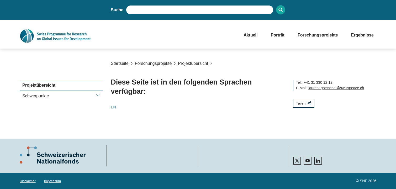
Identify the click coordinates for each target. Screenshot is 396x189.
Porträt (277, 35)
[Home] (126, 36)
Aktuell (250, 35)
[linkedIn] (318, 161)
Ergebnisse (362, 35)
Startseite (120, 63)
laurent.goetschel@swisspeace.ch (336, 88)
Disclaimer (28, 181)
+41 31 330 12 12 (318, 82)
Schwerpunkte (35, 96)
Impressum (52, 181)
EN (113, 107)
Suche (117, 10)
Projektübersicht (191, 63)
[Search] (280, 9)
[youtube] (307, 161)
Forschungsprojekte (318, 35)
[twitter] (297, 161)
